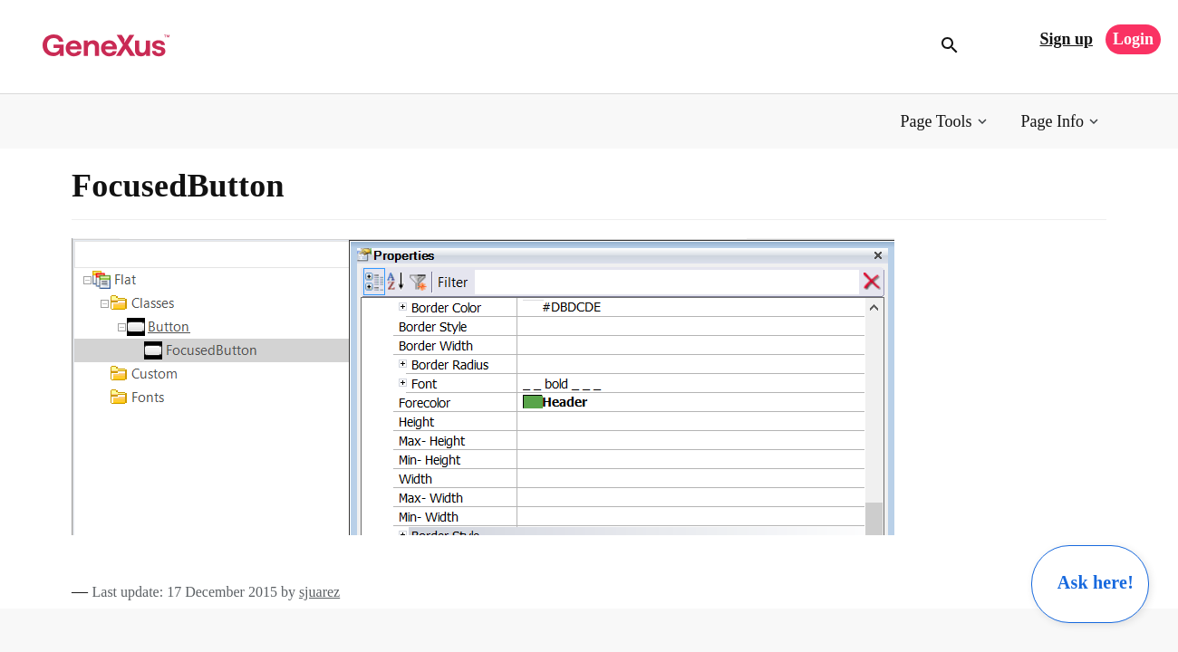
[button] (945, 121)
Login (1133, 39)
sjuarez (319, 591)
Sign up (1066, 39)
